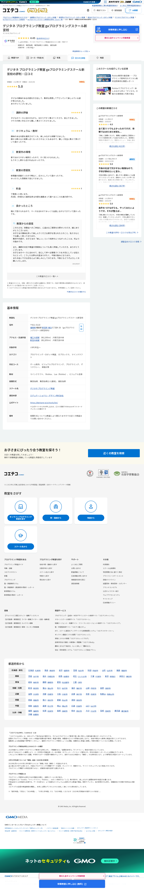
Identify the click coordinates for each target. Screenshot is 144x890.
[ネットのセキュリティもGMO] (20, 2)
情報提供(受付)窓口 (78, 579)
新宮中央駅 (34, 340)
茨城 (30, 676)
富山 (44, 688)
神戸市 (79, 694)
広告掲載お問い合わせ (79, 576)
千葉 (92, 676)
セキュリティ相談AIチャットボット (87, 828)
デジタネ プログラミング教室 (42, 388)
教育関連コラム (9, 591)
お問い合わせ (76, 568)
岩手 (61, 670)
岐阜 (30, 682)
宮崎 (102, 710)
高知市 (79, 700)
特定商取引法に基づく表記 (112, 572)
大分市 (93, 711)
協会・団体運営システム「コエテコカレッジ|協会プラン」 (75, 650)
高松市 (50, 700)
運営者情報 (75, 583)
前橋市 (66, 676)
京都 (44, 694)
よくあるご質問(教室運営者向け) (130, 5)
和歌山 (103, 694)
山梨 (87, 688)
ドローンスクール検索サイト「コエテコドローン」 (73, 619)
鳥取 (30, 705)
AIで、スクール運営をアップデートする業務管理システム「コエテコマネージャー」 (85, 631)
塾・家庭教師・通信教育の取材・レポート (19, 587)
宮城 (75, 670)
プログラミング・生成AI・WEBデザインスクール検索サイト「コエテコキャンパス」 (85, 615)
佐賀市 (50, 711)
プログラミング (9, 579)
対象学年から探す (46, 568)
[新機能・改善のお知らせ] (88, 10)
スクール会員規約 (109, 568)
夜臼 (50, 327)
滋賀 (30, 694)
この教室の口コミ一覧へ (46, 276)
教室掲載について (77, 572)
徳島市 (36, 700)
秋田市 (95, 670)
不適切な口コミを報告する (76, 292)
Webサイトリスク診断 (67, 828)
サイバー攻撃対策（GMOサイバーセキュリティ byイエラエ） (37, 831)
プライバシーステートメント (113, 576)
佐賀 (44, 710)
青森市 (52, 670)
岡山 (59, 705)
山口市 (93, 706)
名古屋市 (65, 682)
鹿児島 (117, 710)
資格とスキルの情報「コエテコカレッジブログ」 (72, 638)
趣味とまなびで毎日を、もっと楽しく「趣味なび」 (73, 646)
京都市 (50, 694)
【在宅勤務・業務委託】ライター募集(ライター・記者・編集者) (27, 619)
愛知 (59, 682)
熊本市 (79, 711)
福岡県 (33, 327)
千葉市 (98, 676)
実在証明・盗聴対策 (11, 831)
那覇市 (36, 714)
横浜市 (128, 676)
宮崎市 (107, 711)
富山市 (50, 688)
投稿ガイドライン (109, 579)
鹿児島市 (125, 711)
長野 (102, 688)
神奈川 (122, 676)
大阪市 (64, 694)
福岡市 (36, 711)
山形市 (109, 670)
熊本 (73, 710)
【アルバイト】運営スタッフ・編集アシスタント (21, 615)
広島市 (79, 706)
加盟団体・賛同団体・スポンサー (115, 583)
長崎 (59, 710)
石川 (59, 688)
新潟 (30, 688)
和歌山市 (110, 694)
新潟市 (36, 688)
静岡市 (50, 682)
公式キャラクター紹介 (111, 591)
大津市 (36, 694)
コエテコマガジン (10, 572)
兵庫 (73, 694)
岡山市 (64, 706)
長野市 (107, 688)
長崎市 (64, 711)
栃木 (44, 676)
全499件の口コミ (43, 38)
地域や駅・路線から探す (48, 564)
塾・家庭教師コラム (11, 583)
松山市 (64, 700)
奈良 (87, 694)
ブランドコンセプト (110, 587)
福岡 (30, 710)
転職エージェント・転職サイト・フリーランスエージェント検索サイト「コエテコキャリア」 (88, 623)
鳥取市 (36, 706)
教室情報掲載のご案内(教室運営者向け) (105, 5)
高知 (73, 700)
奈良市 (93, 694)
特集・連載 (8, 568)
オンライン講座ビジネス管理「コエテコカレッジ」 (73, 634)
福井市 (79, 688)
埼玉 (75, 676)
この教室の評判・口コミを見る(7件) (121, 232)
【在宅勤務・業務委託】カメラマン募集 (18, 623)
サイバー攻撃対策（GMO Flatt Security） (71, 831)
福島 (118, 670)
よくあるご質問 (76, 564)
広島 (73, 705)
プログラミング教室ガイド (13, 564)
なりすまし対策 (90, 831)
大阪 (59, 694)
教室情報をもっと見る (80, 51)
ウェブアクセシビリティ (111, 595)
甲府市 (93, 688)
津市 (79, 682)
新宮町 (45, 327)
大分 (87, 710)
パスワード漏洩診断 (52, 828)
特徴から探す (44, 576)
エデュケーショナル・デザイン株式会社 (46, 395)
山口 (87, 705)
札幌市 (37, 670)
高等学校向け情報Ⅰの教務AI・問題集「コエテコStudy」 (75, 642)
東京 (107, 676)
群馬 (60, 676)
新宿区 (112, 676)
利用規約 (106, 564)
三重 (75, 682)
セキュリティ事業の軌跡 (105, 830)
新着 (5, 576)
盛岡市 (66, 670)
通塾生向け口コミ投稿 (130, 241)
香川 (44, 700)
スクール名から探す (47, 572)
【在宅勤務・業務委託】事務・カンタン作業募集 (21, 627)
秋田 (89, 670)
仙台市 (81, 670)
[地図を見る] (81, 328)
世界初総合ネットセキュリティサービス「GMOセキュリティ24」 (24, 828)
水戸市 (36, 676)
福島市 (124, 670)
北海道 (31, 670)
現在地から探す (45, 579)
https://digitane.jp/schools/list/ (44, 402)
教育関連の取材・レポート (13, 595)
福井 (73, 688)
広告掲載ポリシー (109, 602)
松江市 (50, 706)
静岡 (44, 682)
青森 (46, 670)
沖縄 (30, 714)
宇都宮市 (51, 676)
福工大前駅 (34, 337)
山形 (104, 670)
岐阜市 (36, 682)
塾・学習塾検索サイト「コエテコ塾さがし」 (71, 627)
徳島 (30, 700)
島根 (44, 705)
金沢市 (64, 688)
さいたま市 (82, 676)
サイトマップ (107, 599)
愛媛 (59, 700)
